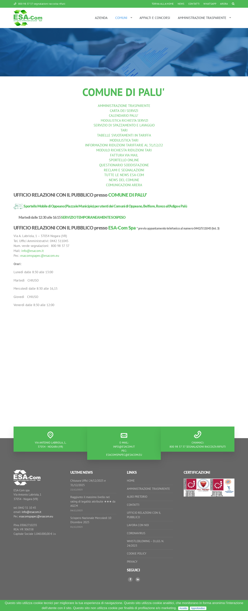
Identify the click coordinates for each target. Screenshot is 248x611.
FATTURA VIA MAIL (124, 155)
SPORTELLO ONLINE (124, 160)
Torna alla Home (163, 3)
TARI (124, 130)
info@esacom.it (32, 251)
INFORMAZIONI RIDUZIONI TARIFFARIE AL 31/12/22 (124, 145)
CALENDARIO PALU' (123, 115)
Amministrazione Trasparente (202, 18)
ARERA (224, 3)
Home (131, 480)
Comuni (121, 18)
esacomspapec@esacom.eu (39, 255)
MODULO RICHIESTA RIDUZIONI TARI (124, 150)
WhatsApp (209, 3)
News (181, 3)
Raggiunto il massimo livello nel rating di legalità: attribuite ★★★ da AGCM (92, 501)
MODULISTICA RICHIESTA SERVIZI (124, 120)
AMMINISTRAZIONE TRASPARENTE (124, 105)
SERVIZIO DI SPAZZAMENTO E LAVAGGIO (124, 125)
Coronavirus (136, 533)
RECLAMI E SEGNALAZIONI (124, 170)
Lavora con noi (138, 525)
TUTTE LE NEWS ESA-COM (124, 175)
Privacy (132, 561)
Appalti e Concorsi (155, 18)
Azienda (101, 18)
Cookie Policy (136, 553)
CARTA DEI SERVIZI (124, 110)
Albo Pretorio (137, 496)
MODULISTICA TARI (124, 140)
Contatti (194, 3)
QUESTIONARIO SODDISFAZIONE (124, 165)
